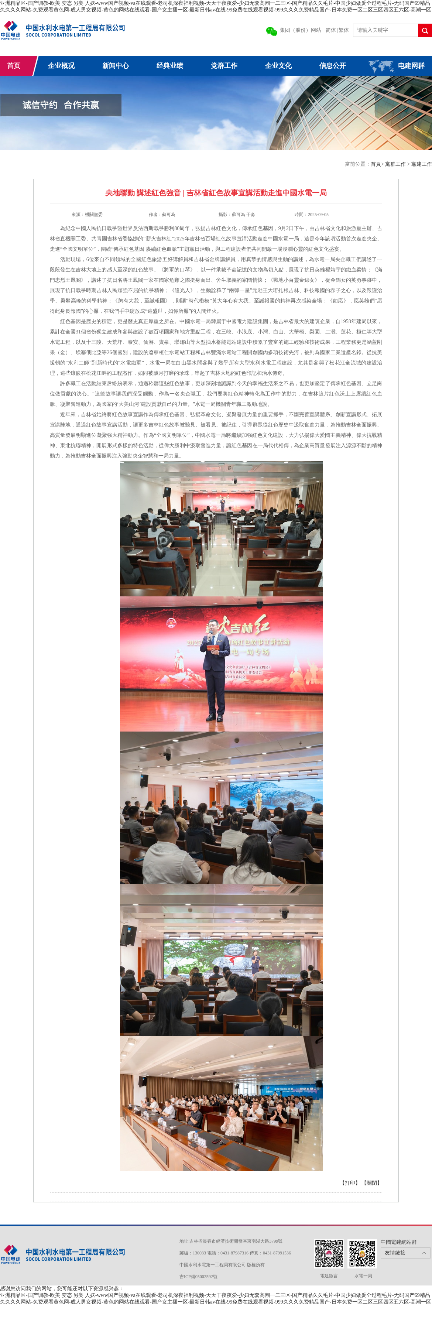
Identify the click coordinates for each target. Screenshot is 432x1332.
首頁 (376, 164)
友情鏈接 (395, 1253)
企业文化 (278, 65)
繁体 (344, 30)
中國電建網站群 (399, 1242)
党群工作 (224, 65)
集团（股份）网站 (300, 30)
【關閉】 (371, 1183)
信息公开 (332, 65)
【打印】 (350, 1183)
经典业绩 (170, 65)
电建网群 (411, 65)
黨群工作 (396, 164)
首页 (13, 65)
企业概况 (61, 65)
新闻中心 (115, 65)
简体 (331, 30)
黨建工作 (421, 164)
